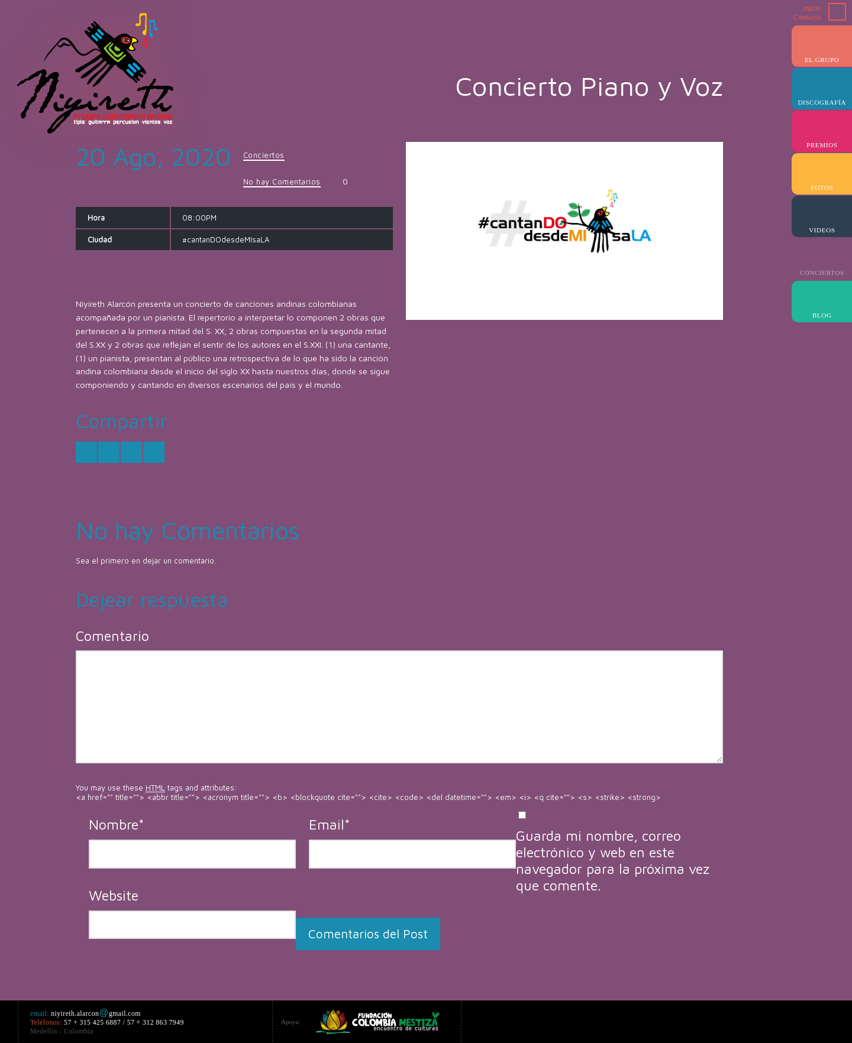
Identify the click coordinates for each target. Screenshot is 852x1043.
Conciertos (822, 272)
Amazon (729, 1020)
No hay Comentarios (282, 181)
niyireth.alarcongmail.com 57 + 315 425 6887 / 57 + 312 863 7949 (109, 1022)
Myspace (814, 1020)
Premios (822, 144)
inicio (812, 8)
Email (329, 824)
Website (113, 895)
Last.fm (792, 1020)
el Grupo (822, 59)
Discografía (822, 102)
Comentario (112, 635)
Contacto (807, 17)
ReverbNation (835, 1020)
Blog (822, 315)
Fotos (822, 187)
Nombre (116, 824)
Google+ (707, 1020)
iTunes (771, 1020)
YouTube (750, 1020)
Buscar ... (837, 12)
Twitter (665, 1020)
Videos (822, 230)
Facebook (686, 1020)
